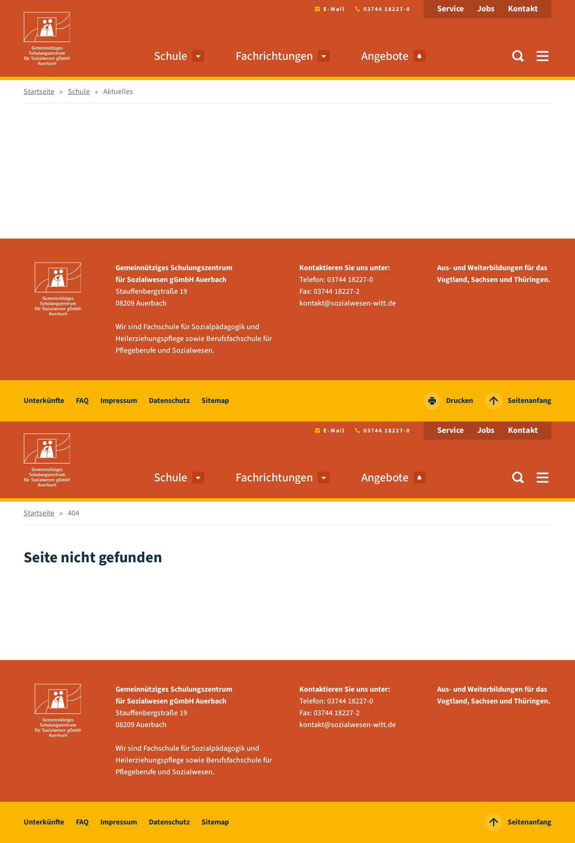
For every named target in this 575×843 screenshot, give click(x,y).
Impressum (118, 400)
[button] (518, 56)
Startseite (39, 91)
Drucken (448, 401)
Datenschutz (169, 400)
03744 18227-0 (381, 9)
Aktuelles (118, 91)
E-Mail (328, 9)
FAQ (82, 400)
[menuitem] (198, 56)
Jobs (485, 9)
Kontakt (523, 9)
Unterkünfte (44, 400)
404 (73, 513)
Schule (170, 56)
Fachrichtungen (274, 56)
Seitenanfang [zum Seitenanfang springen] (518, 401)
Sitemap (215, 400)
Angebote (393, 56)
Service (450, 9)
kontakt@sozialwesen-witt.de (347, 303)
